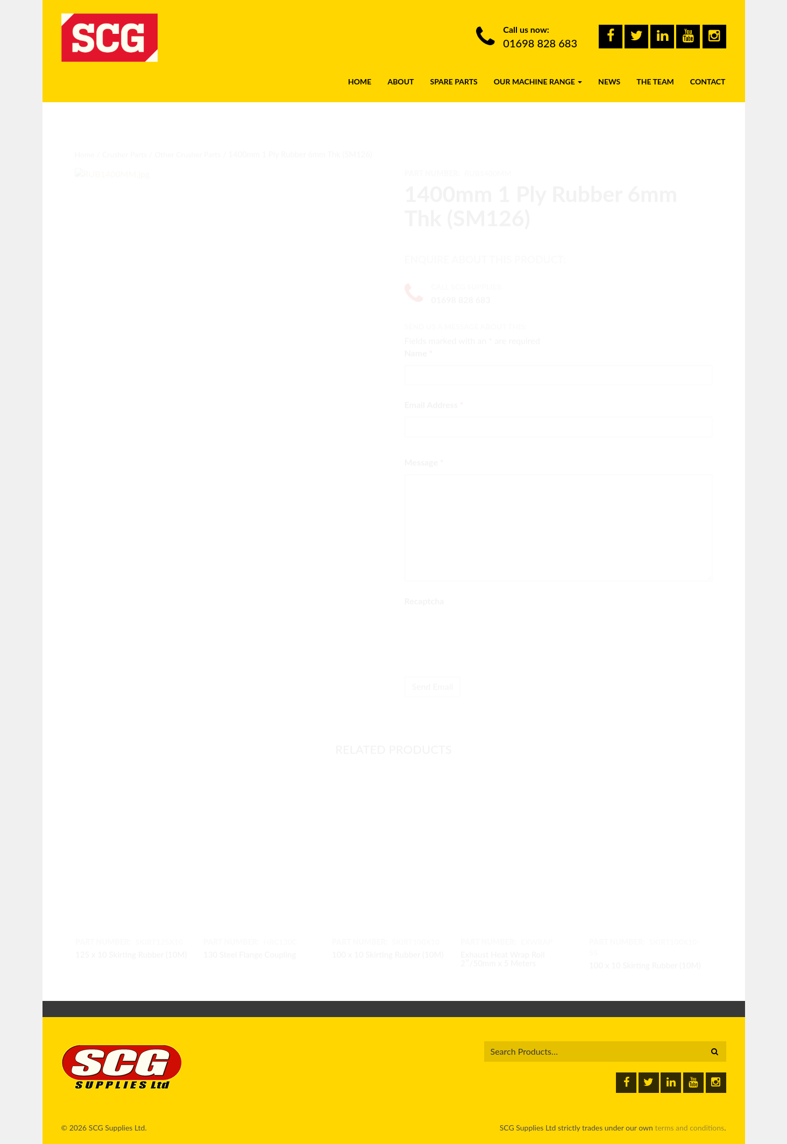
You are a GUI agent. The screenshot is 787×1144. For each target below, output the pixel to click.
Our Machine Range (538, 71)
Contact (708, 71)
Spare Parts (453, 71)
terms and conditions (689, 1127)
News (609, 71)
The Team (655, 71)
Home (359, 71)
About (400, 71)
